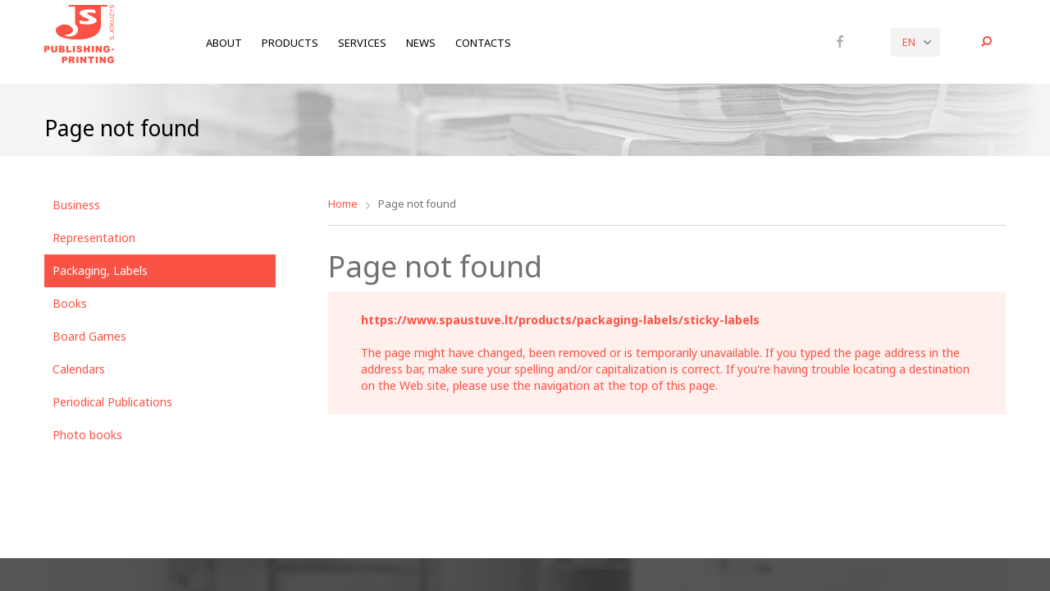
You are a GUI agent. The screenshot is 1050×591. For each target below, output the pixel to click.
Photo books (87, 434)
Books (69, 303)
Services (362, 42)
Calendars (78, 369)
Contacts (483, 42)
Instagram (862, 41)
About (224, 42)
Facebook (840, 41)
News (421, 42)
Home (343, 203)
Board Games (89, 336)
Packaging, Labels (100, 270)
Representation (93, 237)
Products (290, 42)
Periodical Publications (112, 402)
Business (76, 205)
